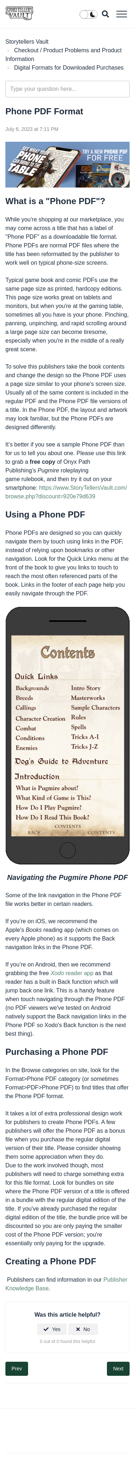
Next (118, 1368)
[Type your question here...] (67, 89)
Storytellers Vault (27, 42)
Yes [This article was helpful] (56, 1329)
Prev (17, 1368)
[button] (121, 14)
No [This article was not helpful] (87, 1329)
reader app (72, 973)
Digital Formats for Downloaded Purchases (68, 68)
